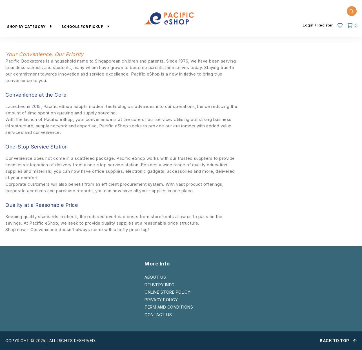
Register (325, 25)
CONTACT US (158, 314)
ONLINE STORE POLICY (167, 292)
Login (308, 25)
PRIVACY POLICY (161, 299)
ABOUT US (155, 277)
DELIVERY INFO (159, 284)
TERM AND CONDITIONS (169, 307)
